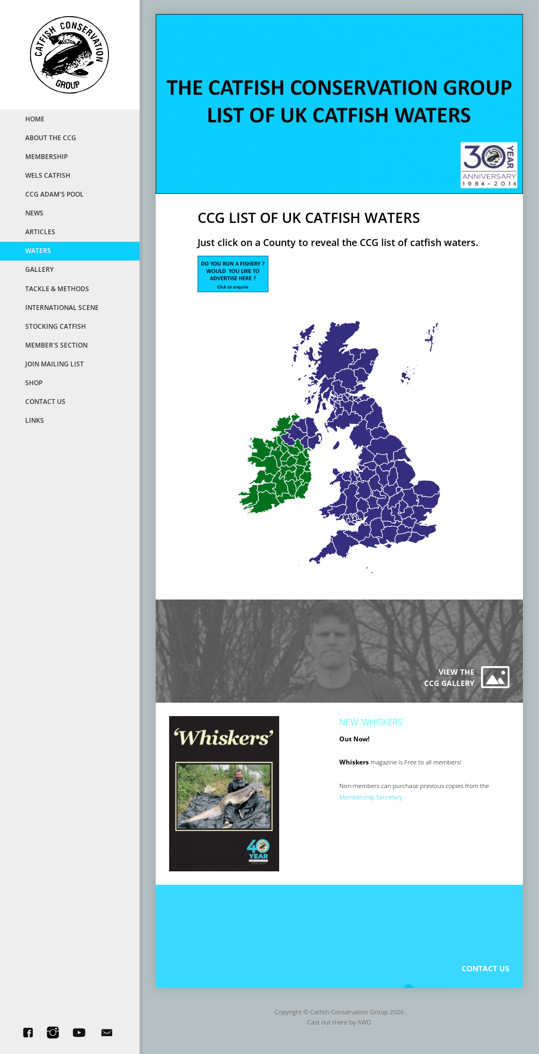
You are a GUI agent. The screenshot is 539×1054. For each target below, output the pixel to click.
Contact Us (45, 401)
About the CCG (50, 137)
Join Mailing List (54, 363)
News (34, 212)
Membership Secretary (371, 800)
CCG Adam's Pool (54, 194)
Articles (40, 231)
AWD (365, 1028)
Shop (33, 382)
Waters (38, 250)
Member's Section (56, 345)
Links (34, 420)
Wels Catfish (47, 175)
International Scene (62, 307)
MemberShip (46, 156)
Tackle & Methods (57, 288)
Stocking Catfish (55, 326)
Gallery (39, 269)
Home (35, 118)
